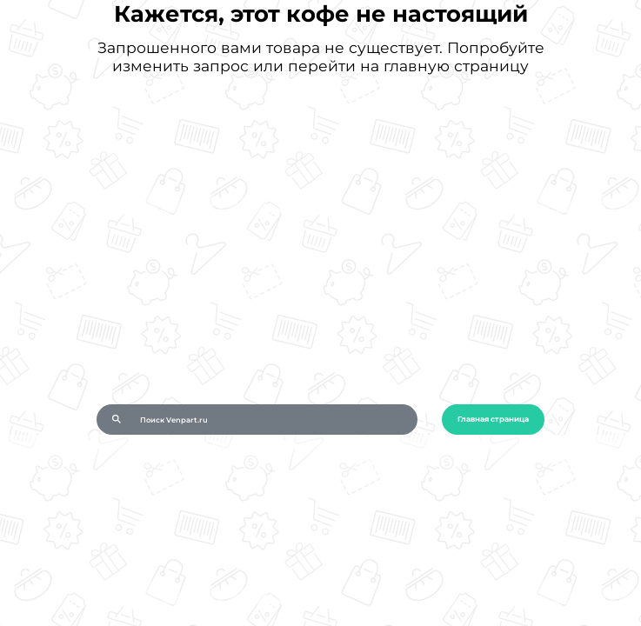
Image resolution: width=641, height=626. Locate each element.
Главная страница (493, 419)
